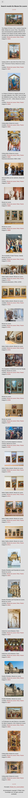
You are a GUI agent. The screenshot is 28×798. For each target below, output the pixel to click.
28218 (8, 634)
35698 (8, 205)
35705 (8, 374)
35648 (8, 104)
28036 (8, 757)
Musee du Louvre (11, 37)
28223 (8, 657)
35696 (8, 157)
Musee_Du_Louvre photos (17, 787)
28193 (8, 575)
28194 (8, 605)
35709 (8, 471)
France (22, 37)
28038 (8, 779)
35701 (8, 280)
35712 (8, 544)
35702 (8, 304)
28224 (8, 679)
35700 (8, 261)
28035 (8, 726)
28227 (8, 702)
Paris (18, 37)
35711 (8, 522)
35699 (8, 230)
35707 (8, 422)
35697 (8, 183)
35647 (8, 69)
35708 (8, 447)
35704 (8, 350)
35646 (8, 39)
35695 (8, 126)
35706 (8, 400)
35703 (8, 327)
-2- (14, 9)
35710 (8, 496)
